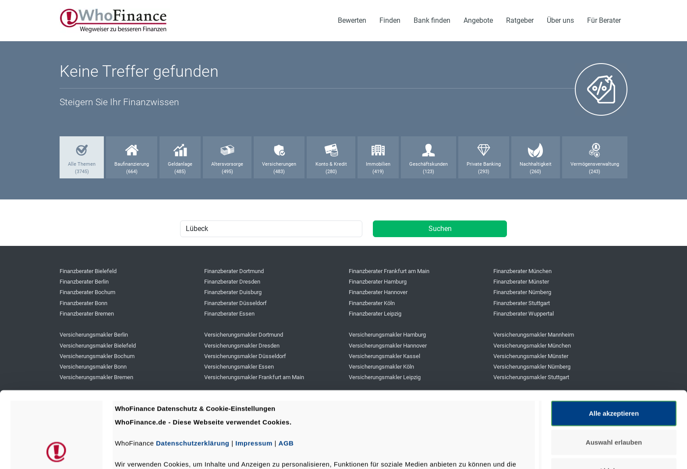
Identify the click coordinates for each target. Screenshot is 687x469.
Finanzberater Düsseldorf (235, 303)
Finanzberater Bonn (83, 303)
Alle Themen (82, 164)
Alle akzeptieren (614, 342)
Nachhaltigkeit (536, 164)
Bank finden (432, 20)
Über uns (560, 20)
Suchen (440, 228)
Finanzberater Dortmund (234, 271)
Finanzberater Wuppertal (523, 313)
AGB (286, 372)
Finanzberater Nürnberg (522, 292)
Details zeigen (466, 451)
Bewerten (352, 20)
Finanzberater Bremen (87, 313)
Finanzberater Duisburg (233, 292)
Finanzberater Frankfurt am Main (389, 271)
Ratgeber (520, 20)
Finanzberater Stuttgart (521, 303)
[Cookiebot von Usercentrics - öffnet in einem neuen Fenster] (56, 451)
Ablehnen (614, 399)
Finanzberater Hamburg (378, 281)
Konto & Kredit (331, 164)
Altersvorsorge (227, 164)
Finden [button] (389, 20)
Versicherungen (279, 164)
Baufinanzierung (131, 164)
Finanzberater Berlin (84, 281)
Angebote (478, 20)
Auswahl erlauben (614, 370)
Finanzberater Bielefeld (88, 271)
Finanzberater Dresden (232, 281)
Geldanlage (180, 164)
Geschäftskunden (428, 164)
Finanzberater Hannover (378, 292)
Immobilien (378, 164)
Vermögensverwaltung (594, 164)
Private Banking (484, 164)
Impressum (254, 372)
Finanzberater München (522, 271)
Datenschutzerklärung (193, 372)
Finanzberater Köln (372, 303)
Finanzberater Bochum (87, 292)
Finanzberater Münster (521, 281)
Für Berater (604, 20)
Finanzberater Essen (229, 313)
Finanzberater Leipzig (375, 313)
